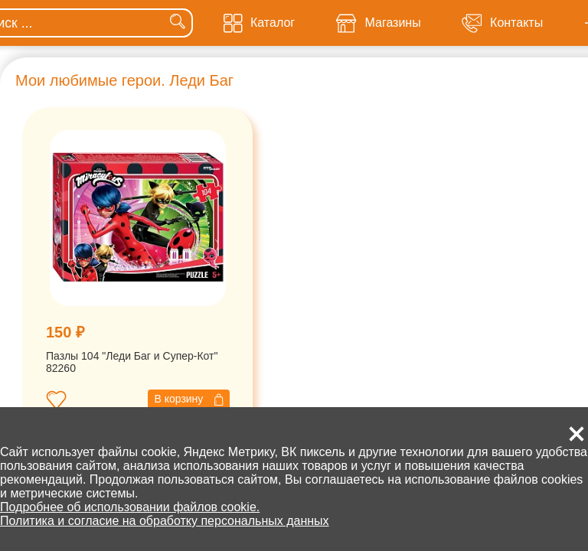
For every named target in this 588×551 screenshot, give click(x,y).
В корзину (189, 399)
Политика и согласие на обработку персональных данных (164, 520)
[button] (576, 433)
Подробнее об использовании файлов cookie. (130, 507)
